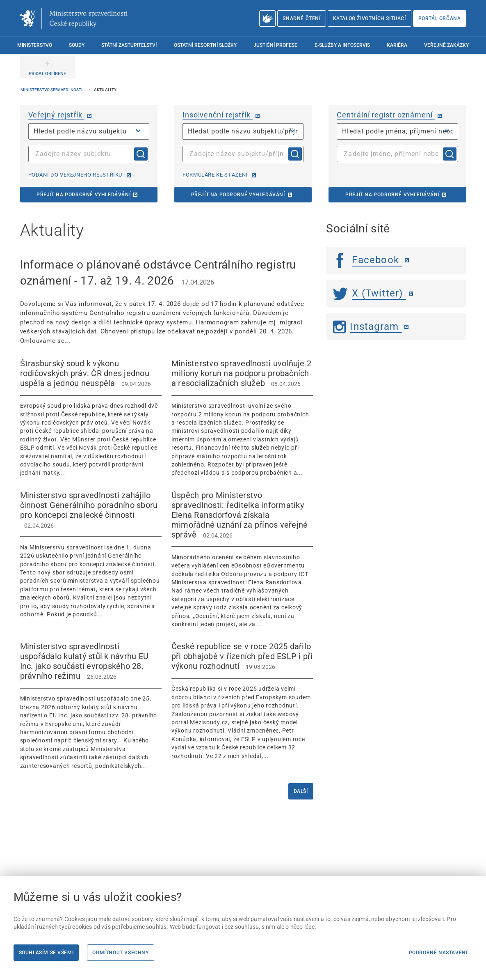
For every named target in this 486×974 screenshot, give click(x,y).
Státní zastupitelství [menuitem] (129, 45)
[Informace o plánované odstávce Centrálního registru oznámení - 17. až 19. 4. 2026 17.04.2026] (166, 301)
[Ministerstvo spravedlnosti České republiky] (74, 18)
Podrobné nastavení (438, 953)
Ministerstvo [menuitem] (34, 45)
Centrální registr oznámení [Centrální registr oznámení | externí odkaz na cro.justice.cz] (385, 114)
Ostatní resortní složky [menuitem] (205, 45)
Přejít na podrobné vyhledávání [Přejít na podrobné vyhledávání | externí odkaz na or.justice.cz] (83, 195)
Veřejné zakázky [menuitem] (446, 45)
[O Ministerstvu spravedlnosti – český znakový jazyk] (267, 18)
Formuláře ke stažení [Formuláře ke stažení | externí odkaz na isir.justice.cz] (216, 175)
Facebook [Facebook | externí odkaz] (367, 260)
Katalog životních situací (369, 18)
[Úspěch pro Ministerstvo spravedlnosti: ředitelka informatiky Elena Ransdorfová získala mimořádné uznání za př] (242, 559)
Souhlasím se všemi (46, 953)
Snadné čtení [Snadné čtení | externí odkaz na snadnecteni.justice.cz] (301, 18)
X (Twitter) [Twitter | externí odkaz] (369, 293)
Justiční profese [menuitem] (275, 45)
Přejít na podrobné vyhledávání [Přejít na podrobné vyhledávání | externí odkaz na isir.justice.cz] (238, 195)
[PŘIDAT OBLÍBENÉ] (47, 67)
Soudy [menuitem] (76, 45)
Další (301, 791)
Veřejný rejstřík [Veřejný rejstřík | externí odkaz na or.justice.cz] (56, 114)
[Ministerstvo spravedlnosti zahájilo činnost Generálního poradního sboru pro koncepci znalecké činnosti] (91, 554)
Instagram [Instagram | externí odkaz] (367, 326)
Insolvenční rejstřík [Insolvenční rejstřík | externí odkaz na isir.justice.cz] (218, 114)
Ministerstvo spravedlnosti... (54, 89)
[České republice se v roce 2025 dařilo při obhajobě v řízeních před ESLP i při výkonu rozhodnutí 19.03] (242, 700)
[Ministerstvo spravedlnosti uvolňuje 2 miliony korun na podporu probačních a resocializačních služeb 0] (242, 417)
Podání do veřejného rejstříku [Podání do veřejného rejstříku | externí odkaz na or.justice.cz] (76, 175)
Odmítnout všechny (120, 953)
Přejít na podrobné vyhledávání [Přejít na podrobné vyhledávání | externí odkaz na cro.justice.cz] (392, 195)
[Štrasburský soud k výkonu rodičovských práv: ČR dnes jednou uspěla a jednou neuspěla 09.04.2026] (91, 417)
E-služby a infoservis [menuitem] (342, 45)
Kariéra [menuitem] (397, 45)
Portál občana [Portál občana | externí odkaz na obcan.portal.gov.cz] (439, 18)
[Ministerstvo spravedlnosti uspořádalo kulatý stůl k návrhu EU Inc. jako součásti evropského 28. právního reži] (91, 705)
